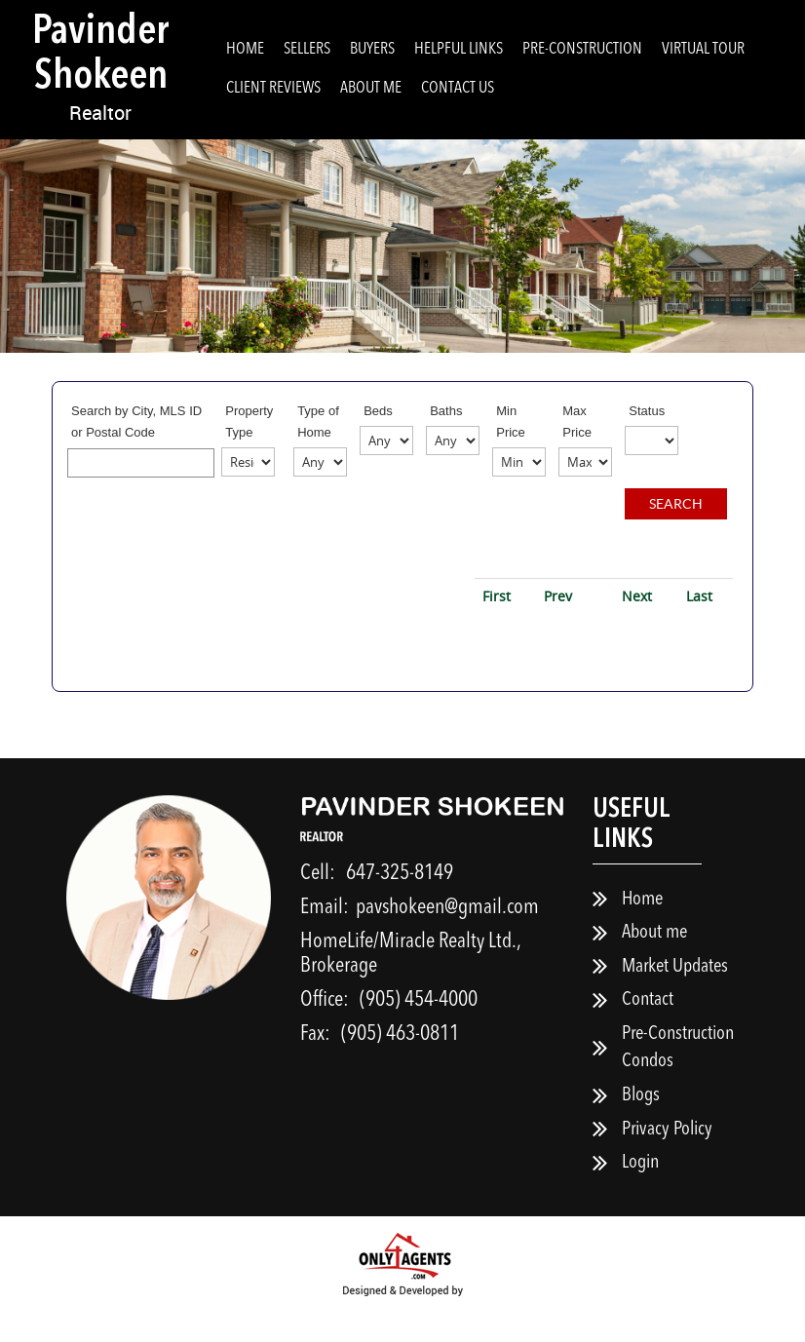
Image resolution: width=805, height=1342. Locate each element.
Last (699, 626)
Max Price (577, 421)
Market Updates (675, 997)
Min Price (510, 421)
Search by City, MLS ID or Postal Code (136, 421)
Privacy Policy (667, 1159)
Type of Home (318, 421)
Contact (647, 1031)
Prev (558, 626)
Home (245, 49)
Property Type (249, 421)
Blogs (641, 1125)
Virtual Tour (703, 49)
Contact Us (457, 88)
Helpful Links (458, 49)
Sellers (307, 49)
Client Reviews (273, 88)
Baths (446, 410)
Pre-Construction (582, 49)
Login (640, 1193)
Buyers (372, 49)
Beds (378, 410)
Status (647, 410)
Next (637, 626)
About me (371, 88)
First (496, 626)
